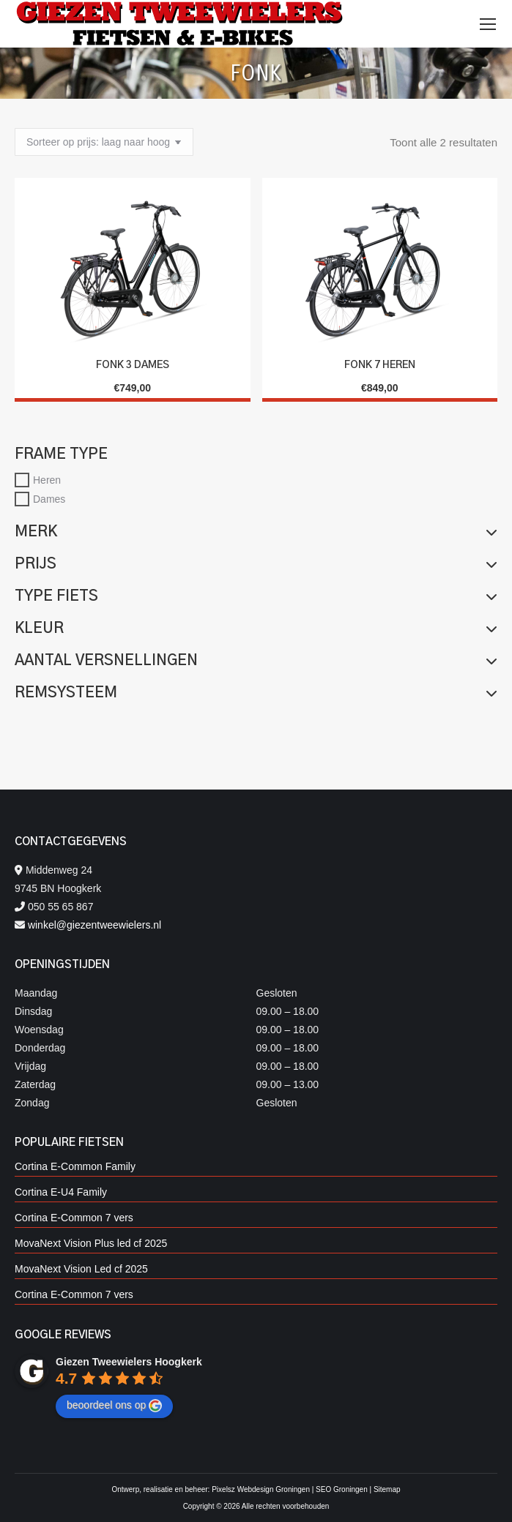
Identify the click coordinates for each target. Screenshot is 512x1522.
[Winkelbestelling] (104, 142)
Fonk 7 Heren (379, 365)
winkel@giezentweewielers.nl (94, 925)
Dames (49, 499)
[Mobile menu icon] (487, 24)
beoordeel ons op (114, 1405)
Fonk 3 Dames (132, 365)
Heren (47, 480)
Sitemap (387, 1489)
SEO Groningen (342, 1489)
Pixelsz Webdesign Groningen (261, 1489)
